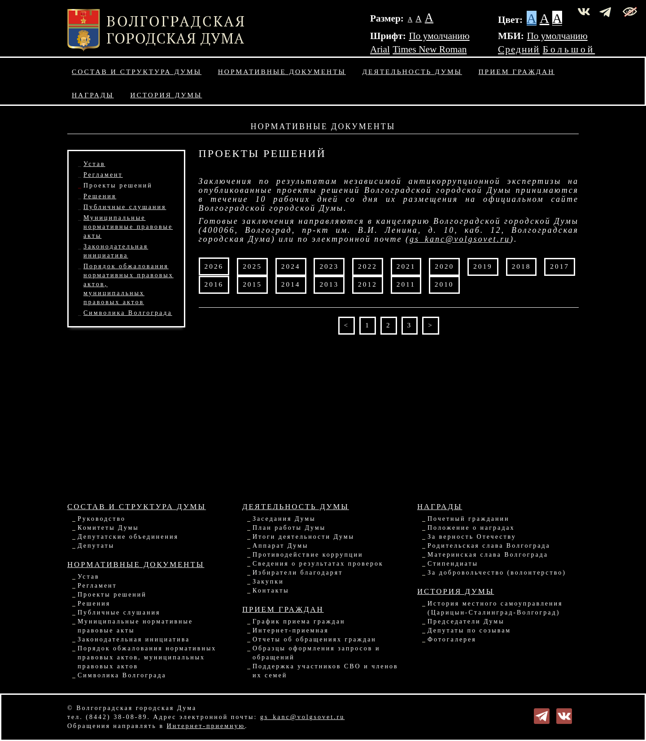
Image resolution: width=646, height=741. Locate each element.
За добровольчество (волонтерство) (497, 572)
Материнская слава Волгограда (488, 554)
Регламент (103, 174)
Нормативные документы (282, 71)
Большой (569, 49)
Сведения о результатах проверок (318, 563)
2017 (559, 266)
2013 (329, 284)
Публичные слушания (124, 207)
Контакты (271, 590)
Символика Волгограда (127, 312)
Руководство (102, 518)
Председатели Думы (466, 621)
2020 (444, 266)
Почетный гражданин (468, 518)
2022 (367, 266)
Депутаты (96, 545)
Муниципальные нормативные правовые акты (128, 226)
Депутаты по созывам (469, 630)
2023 (329, 266)
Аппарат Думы (280, 545)
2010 (444, 284)
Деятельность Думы (412, 71)
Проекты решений (118, 185)
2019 (483, 266)
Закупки (268, 581)
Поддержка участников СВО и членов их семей (325, 671)
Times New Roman (430, 49)
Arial (380, 49)
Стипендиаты (453, 563)
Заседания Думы (284, 518)
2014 (291, 284)
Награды (93, 95)
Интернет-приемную (206, 726)
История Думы (166, 95)
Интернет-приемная (291, 630)
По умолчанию (439, 36)
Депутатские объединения (128, 536)
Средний (519, 49)
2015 (252, 284)
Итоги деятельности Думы (303, 536)
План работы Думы (289, 527)
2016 (214, 284)
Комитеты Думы (108, 527)
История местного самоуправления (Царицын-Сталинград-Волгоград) (495, 608)
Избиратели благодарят (298, 572)
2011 (406, 284)
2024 (291, 266)
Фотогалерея (452, 639)
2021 (406, 266)
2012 (367, 284)
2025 (252, 266)
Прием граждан (517, 71)
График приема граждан (299, 621)
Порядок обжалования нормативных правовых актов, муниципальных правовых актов (147, 657)
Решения (99, 196)
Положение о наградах (471, 527)
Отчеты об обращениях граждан (314, 639)
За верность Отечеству (472, 536)
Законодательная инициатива (134, 639)
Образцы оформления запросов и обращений (316, 653)
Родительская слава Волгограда (489, 545)
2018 (521, 266)
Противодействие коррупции (308, 554)
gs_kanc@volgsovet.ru (460, 239)
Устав (94, 164)
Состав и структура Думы (136, 71)
